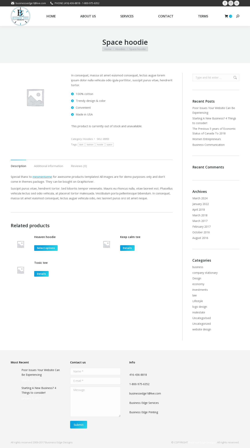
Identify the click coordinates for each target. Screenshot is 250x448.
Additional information (48, 166)
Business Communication (208, 145)
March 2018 (199, 215)
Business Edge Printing (143, 412)
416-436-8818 (138, 374)
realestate (198, 312)
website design (201, 329)
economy (198, 284)
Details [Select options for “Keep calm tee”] (127, 248)
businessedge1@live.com (145, 393)
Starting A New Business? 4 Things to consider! (214, 120)
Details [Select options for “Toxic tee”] (41, 273)
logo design (199, 307)
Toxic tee (41, 263)
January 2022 (200, 204)
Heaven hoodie (45, 237)
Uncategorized (201, 323)
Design (196, 278)
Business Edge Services (144, 403)
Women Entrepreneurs (206, 139)
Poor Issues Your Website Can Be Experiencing (213, 110)
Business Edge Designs (202, 442)
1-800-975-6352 (139, 384)
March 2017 (199, 221)
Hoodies (88, 139)
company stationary (205, 273)
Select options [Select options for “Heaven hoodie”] (46, 248)
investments (200, 290)
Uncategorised (201, 318)
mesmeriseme (42, 177)
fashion (90, 145)
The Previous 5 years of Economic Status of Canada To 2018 (214, 131)
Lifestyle (197, 301)
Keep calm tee (130, 237)
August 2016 (200, 238)
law (194, 295)
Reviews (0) (79, 166)
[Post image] (15, 372)
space (109, 145)
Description (18, 166)
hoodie (100, 145)
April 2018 (198, 209)
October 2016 (201, 232)
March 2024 (199, 198)
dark (81, 145)
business (197, 267)
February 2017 (201, 226)
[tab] (18, 164)
